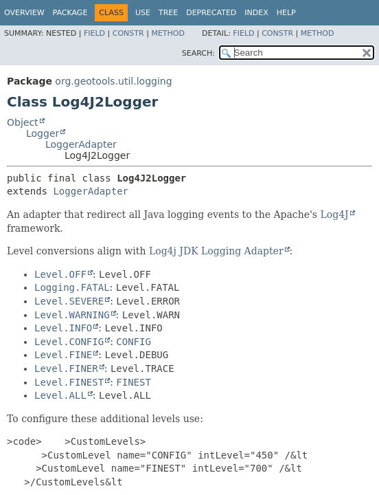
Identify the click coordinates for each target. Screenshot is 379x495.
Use (142, 12)
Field (94, 33)
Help (286, 12)
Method (168, 33)
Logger (42, 133)
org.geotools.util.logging (113, 81)
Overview (24, 12)
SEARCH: (198, 53)
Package (70, 12)
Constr (128, 33)
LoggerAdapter (81, 144)
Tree (168, 12)
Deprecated (211, 12)
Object (22, 122)
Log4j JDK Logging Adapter (216, 250)
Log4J (334, 214)
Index (256, 12)
